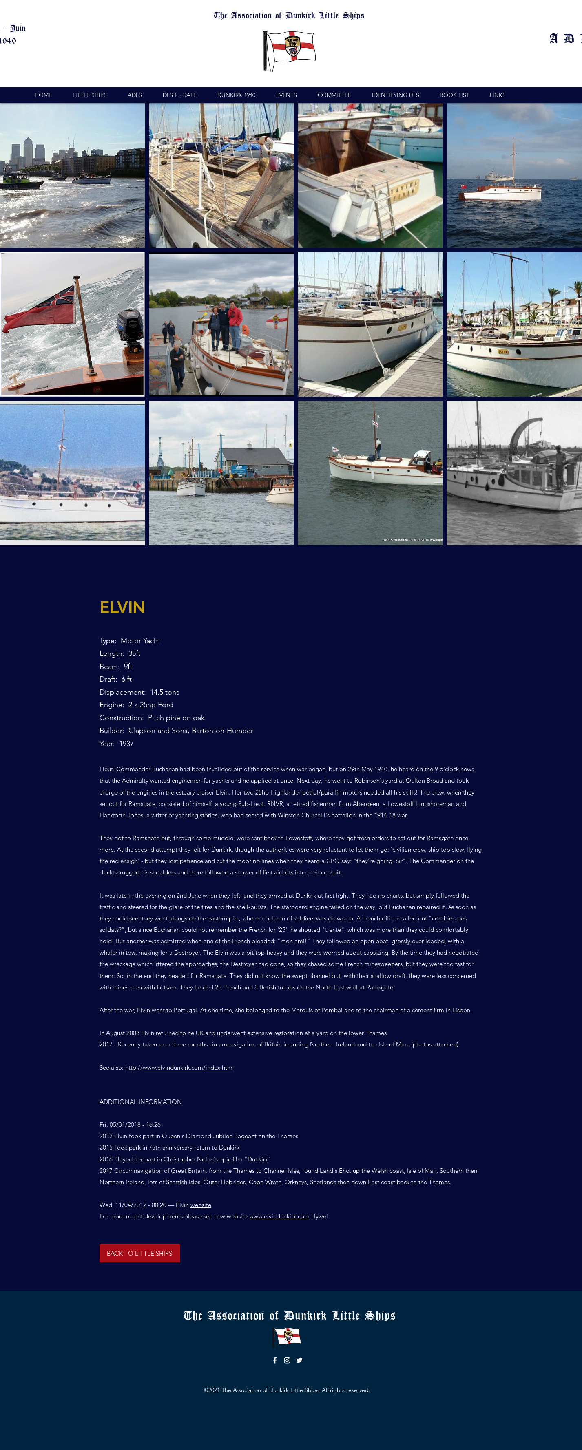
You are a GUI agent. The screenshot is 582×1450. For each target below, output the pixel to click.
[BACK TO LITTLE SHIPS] (140, 1253)
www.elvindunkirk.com (279, 1216)
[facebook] (275, 1360)
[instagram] (287, 1360)
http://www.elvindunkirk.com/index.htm (179, 1067)
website (200, 1205)
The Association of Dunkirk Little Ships (292, 1314)
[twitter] (299, 1360)
